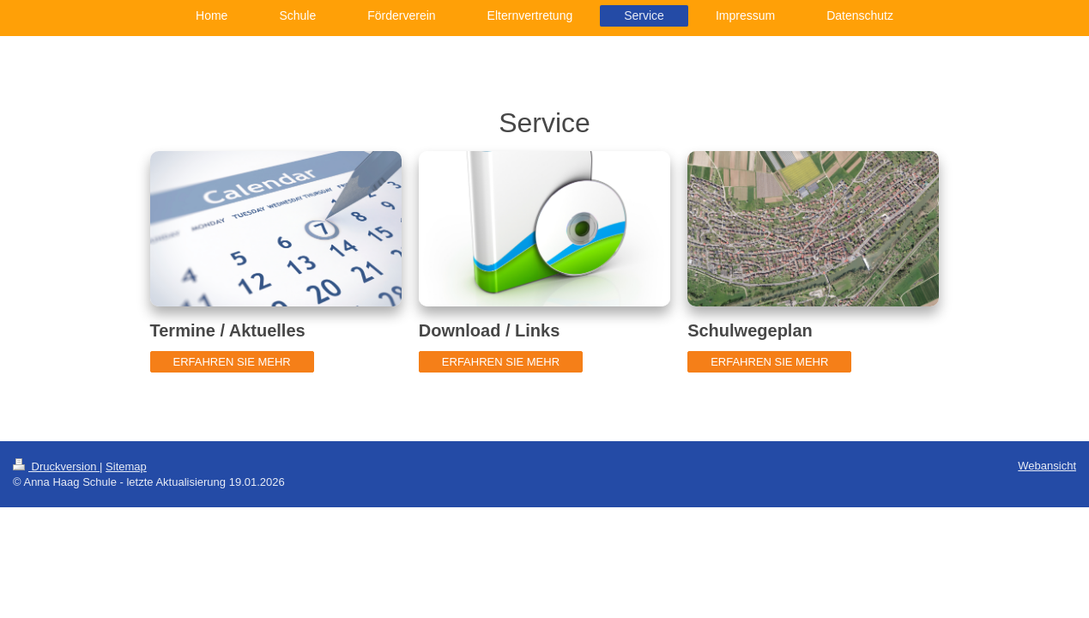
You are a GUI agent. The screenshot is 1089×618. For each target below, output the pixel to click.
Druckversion (56, 466)
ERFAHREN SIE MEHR (232, 361)
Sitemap (126, 466)
